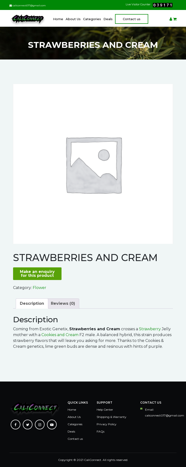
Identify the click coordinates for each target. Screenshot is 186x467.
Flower (39, 287)
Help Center (105, 409)
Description (32, 303)
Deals (108, 19)
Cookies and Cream (59, 334)
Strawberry (150, 329)
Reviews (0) (63, 303)
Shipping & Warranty (111, 417)
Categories (92, 19)
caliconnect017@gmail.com (27, 5)
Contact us (131, 19)
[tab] (32, 303)
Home (58, 19)
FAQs (100, 431)
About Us (73, 19)
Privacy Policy (106, 424)
